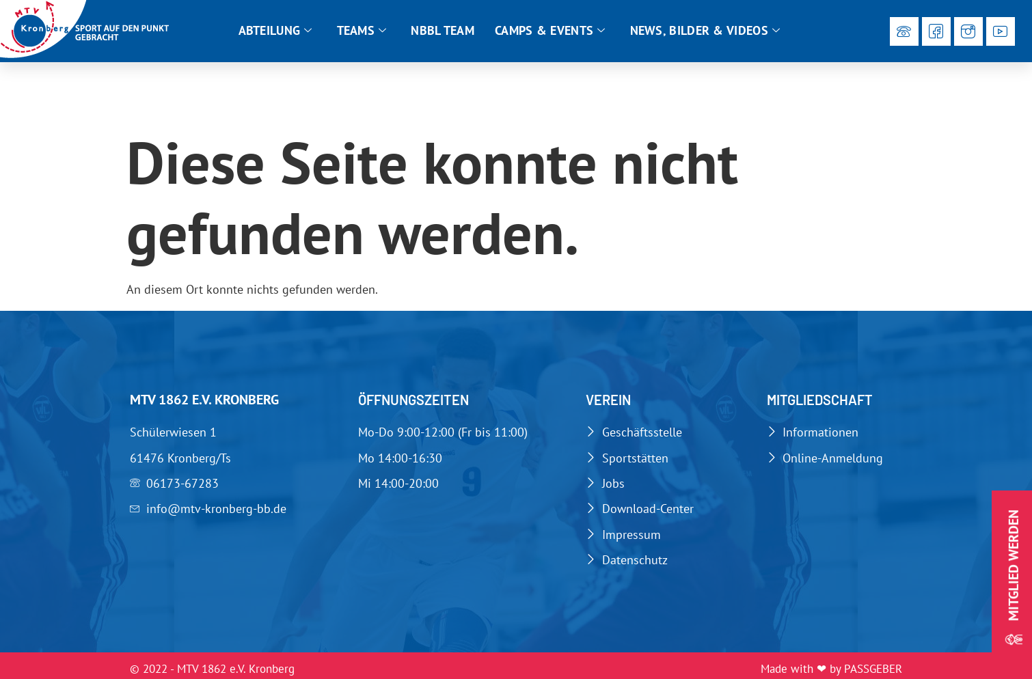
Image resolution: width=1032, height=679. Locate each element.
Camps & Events (550, 31)
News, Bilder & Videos (705, 31)
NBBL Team (442, 30)
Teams (362, 31)
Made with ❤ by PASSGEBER (831, 668)
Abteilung (275, 31)
